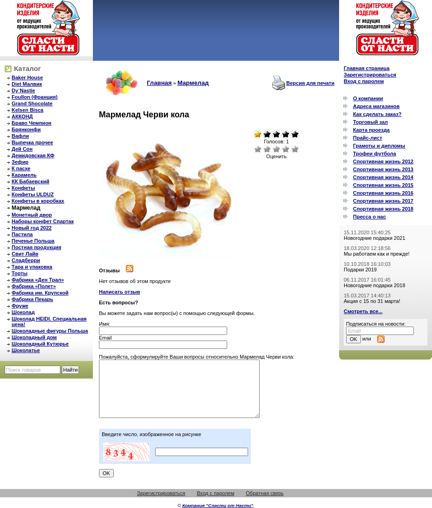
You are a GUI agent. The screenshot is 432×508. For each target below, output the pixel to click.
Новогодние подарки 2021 (374, 238)
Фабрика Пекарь (32, 299)
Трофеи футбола (374, 153)
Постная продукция (36, 247)
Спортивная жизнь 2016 (383, 193)
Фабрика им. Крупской (40, 293)
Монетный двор (32, 215)
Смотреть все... (363, 311)
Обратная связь (264, 493)
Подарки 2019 (360, 269)
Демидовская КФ (33, 155)
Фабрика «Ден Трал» (38, 280)
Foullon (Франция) (35, 97)
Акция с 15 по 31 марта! (372, 301)
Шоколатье (26, 350)
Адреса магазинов (376, 106)
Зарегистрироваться (370, 74)
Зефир (20, 162)
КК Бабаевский (30, 181)
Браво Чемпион (32, 123)
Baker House (27, 77)
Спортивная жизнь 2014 (383, 177)
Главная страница (367, 68)
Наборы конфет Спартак (43, 221)
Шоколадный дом (34, 337)
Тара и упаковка (32, 267)
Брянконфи (26, 129)
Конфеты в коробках (38, 201)
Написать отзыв (119, 292)
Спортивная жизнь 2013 (383, 169)
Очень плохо (257, 149)
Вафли (20, 136)
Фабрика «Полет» (34, 286)
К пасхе (21, 168)
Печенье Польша (33, 241)
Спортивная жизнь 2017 (383, 201)
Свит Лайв (25, 254)
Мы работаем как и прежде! (377, 254)
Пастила (22, 234)
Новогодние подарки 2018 (374, 285)
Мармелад (26, 208)
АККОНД (22, 116)
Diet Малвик (27, 84)
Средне (276, 149)
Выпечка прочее (32, 142)
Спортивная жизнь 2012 (383, 161)
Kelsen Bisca (27, 110)
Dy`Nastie (23, 90)
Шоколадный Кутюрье (40, 344)
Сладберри (26, 260)
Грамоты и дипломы (379, 145)
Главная (159, 82)
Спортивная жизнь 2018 (383, 209)
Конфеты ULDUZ (33, 194)
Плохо (267, 149)
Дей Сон (22, 149)
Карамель (24, 175)
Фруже (20, 306)
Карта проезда (371, 130)
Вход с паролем (364, 81)
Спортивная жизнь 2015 (383, 185)
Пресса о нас (369, 216)
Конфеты (23, 188)
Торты (19, 273)
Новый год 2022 (32, 228)
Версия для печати (310, 83)
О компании (368, 98)
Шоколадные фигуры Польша (50, 331)
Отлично (295, 149)
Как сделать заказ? (377, 114)
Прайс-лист (367, 138)
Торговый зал (370, 122)
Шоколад (23, 312)
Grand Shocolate (32, 103)
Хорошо (285, 149)
